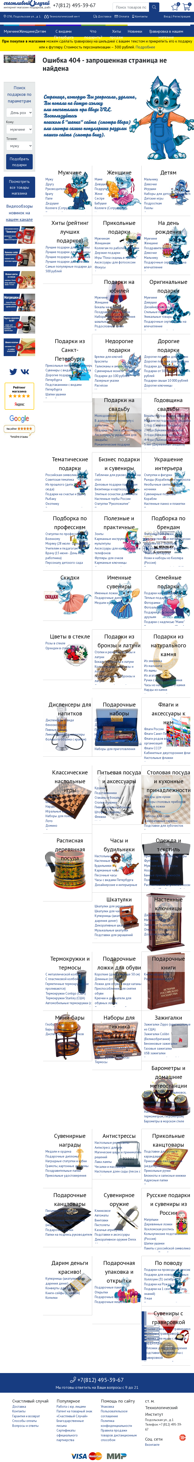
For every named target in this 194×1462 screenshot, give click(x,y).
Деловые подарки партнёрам (116, 484)
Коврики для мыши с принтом (165, 1338)
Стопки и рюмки (106, 802)
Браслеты (101, 361)
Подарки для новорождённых (166, 1275)
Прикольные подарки (119, 227)
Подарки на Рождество (161, 1284)
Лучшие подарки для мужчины (67, 247)
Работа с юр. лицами (71, 1406)
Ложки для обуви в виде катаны (118, 984)
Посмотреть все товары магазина (19, 187)
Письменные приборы (61, 1211)
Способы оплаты (24, 1421)
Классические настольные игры (70, 781)
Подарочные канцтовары (69, 1199)
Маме (99, 179)
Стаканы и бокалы (108, 798)
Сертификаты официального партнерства (67, 1435)
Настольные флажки (158, 758)
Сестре (99, 198)
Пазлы (148, 208)
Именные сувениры (119, 582)
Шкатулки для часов (109, 911)
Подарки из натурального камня (168, 645)
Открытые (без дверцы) (161, 929)
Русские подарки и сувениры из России (168, 1203)
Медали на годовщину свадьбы (167, 421)
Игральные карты (57, 811)
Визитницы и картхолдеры (114, 489)
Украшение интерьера (168, 463)
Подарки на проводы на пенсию (167, 1270)
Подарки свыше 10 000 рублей (166, 380)
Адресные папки (156, 1180)
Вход (167, 16)
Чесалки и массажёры (110, 1167)
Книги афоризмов (157, 974)
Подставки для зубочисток (163, 826)
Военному (52, 539)
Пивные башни (56, 730)
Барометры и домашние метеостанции (168, 1076)
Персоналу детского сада (64, 563)
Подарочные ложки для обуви (119, 963)
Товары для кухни (157, 797)
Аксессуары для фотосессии (115, 262)
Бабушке (101, 203)
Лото (49, 821)
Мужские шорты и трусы (161, 866)
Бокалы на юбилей (108, 307)
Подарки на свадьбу (119, 404)
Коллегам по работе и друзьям (117, 248)
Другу (49, 184)
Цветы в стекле (70, 636)
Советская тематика (59, 480)
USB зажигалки (154, 1053)
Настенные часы (106, 861)
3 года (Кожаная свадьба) (163, 435)
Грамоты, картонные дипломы (67, 1166)
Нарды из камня (155, 690)
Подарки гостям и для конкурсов (118, 430)
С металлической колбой (63, 974)
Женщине (27, 31)
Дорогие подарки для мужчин (166, 357)
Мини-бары (70, 1017)
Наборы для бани (107, 734)
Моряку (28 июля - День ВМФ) (66, 543)
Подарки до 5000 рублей (162, 366)
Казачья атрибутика (109, 1230)
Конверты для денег (60, 1288)
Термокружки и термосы (70, 963)
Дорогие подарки (168, 345)
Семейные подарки (168, 582)
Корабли (150, 499)
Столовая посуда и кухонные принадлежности (169, 781)
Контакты (141, 16)
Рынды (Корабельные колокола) (167, 480)
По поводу (168, 1263)
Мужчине (11, 31)
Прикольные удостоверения (65, 1175)
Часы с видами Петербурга (114, 880)
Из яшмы (150, 670)
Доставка (104, 16)
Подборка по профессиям (70, 522)
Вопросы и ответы (25, 1426)
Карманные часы (107, 870)
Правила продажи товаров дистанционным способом (119, 1435)
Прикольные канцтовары (168, 1140)
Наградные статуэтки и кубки (66, 1161)
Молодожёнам (105, 416)
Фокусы (100, 267)
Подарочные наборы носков (116, 730)
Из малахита (153, 666)
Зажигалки (168, 1017)
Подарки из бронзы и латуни (119, 641)
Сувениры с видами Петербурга (68, 370)
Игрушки (150, 189)
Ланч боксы (152, 811)
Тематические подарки (70, 463)
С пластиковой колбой (61, 979)
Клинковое (103, 1211)
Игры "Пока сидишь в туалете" (116, 258)
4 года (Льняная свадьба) (162, 440)
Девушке (101, 184)
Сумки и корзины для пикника (116, 1048)
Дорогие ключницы (158, 385)
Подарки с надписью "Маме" (164, 622)
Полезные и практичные (119, 522)
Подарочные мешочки (111, 1302)
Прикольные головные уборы (165, 856)
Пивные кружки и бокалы (113, 807)
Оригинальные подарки (168, 286)
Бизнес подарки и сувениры (119, 463)
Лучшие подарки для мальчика (67, 257)
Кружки (100, 788)
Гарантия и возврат (26, 1416)
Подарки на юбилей (119, 286)
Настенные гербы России (113, 499)
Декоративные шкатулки (112, 925)
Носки (148, 870)
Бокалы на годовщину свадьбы (167, 416)
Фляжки (100, 817)
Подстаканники (106, 793)
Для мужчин (103, 720)
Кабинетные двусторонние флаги (168, 753)
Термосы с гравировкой (161, 1334)
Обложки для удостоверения (165, 1348)
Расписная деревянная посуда (70, 849)
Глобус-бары (54, 1024)
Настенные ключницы (168, 904)
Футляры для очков (109, 558)
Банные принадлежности (162, 875)
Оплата (124, 16)
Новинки (135, 31)
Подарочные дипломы (111, 598)
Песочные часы (106, 875)
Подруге (101, 189)
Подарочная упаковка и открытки (119, 1271)
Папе (49, 198)
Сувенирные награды (70, 1140)
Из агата (150, 675)
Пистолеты (102, 1225)
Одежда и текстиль (168, 845)
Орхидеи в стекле (58, 648)
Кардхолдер (153, 1343)
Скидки (69, 577)
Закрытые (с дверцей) (160, 925)
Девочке (150, 184)
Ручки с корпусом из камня (163, 680)
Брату (49, 194)
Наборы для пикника (119, 1022)
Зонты (99, 534)
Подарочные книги (168, 963)
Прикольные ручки (157, 1171)
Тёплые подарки (156, 598)
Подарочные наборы (119, 709)
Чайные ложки (154, 806)
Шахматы (52, 797)
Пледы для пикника (109, 1052)
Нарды (50, 806)
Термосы (101, 1062)
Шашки (50, 802)
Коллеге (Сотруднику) (61, 208)
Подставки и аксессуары (112, 1234)
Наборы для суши (157, 816)
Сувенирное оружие (119, 1199)
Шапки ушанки (55, 394)
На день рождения (168, 227)
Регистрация (181, 16)
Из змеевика (153, 661)
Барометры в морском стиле (164, 1121)
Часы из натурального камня (164, 685)
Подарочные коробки (111, 1297)
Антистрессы (119, 1136)
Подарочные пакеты (109, 1287)
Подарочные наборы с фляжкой (118, 744)
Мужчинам (102, 238)
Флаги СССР (152, 748)
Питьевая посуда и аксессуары (119, 776)
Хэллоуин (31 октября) (160, 1279)
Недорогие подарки (119, 345)
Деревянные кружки (60, 865)
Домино (51, 826)
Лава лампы (103, 1162)
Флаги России (154, 729)
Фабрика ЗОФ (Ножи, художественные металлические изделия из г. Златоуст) (167, 539)
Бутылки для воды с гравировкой (168, 1329)
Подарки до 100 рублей (112, 376)
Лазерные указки (107, 380)
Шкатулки (119, 899)
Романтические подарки (112, 444)
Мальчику (151, 179)
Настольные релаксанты (112, 1143)
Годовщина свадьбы (168, 404)
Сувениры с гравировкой (168, 1317)
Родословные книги (109, 326)
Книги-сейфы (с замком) (62, 1293)
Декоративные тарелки (161, 821)
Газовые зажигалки (158, 1048)
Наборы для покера (60, 816)
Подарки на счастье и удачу (65, 494)
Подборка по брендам (168, 522)
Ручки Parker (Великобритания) (67, 1215)
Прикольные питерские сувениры (69, 365)
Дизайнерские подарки (161, 307)
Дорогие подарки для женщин (166, 361)
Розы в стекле (55, 643)
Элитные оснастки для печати (116, 494)
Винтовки (101, 1220)
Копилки (51, 1298)
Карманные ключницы (111, 563)
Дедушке (52, 203)
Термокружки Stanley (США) (65, 998)
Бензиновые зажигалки (160, 1044)
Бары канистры (56, 1029)
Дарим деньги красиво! (69, 1267)
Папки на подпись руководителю (69, 1234)
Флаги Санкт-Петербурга (161, 734)
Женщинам (102, 243)
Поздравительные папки (161, 248)
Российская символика (61, 475)
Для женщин (104, 725)
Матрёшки (151, 1219)
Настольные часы (107, 856)
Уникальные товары (158, 317)
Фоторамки (152, 603)
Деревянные (153, 915)
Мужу (49, 179)
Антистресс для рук (108, 1147)
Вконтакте (152, 1445)
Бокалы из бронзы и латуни (114, 662)
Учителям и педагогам (61, 548)
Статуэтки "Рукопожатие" (112, 504)
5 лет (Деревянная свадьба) (164, 444)
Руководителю (56, 189)
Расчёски (101, 385)
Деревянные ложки (158, 1224)
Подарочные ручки (59, 1230)
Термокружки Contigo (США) (65, 993)
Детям (40, 31)
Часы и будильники (119, 845)
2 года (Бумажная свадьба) (163, 430)
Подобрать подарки (19, 161)
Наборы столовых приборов (165, 802)
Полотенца (152, 880)
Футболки (151, 861)
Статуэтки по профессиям (63, 534)
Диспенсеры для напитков (69, 709)
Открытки (101, 1292)
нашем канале (19, 219)
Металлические (155, 920)
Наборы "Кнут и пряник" (111, 739)
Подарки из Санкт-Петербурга (70, 349)
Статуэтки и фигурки (158, 475)
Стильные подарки (157, 312)
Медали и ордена (107, 603)
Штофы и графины (108, 812)
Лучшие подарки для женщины (67, 252)
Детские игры (154, 198)
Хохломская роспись (159, 1229)
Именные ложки (106, 593)
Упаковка (107, 1406)
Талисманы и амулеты (110, 366)
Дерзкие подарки (107, 253)
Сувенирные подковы (160, 494)
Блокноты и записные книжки (165, 1175)
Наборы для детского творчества (168, 194)
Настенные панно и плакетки (164, 504)
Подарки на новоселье (160, 593)
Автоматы (102, 1215)
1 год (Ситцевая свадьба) (162, 425)
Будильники (103, 866)
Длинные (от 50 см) (108, 979)
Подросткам (153, 203)
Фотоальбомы (154, 607)
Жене (99, 194)
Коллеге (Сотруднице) (111, 208)
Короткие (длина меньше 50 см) (117, 974)
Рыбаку (50, 499)
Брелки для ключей (108, 357)
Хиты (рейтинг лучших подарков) (70, 231)
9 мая (148, 1298)
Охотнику (52, 504)
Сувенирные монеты (109, 371)
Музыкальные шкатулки (111, 930)
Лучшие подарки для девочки (67, 262)
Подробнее (145, 46)
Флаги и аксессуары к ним (168, 713)
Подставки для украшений (114, 935)
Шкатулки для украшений (113, 906)
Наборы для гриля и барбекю (116, 1043)
